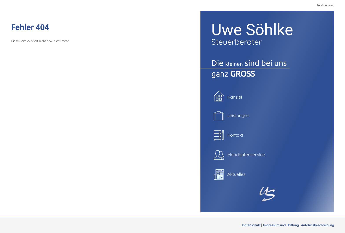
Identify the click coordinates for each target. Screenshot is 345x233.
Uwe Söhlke (267, 34)
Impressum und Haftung (281, 225)
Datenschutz (251, 225)
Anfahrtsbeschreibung (317, 225)
